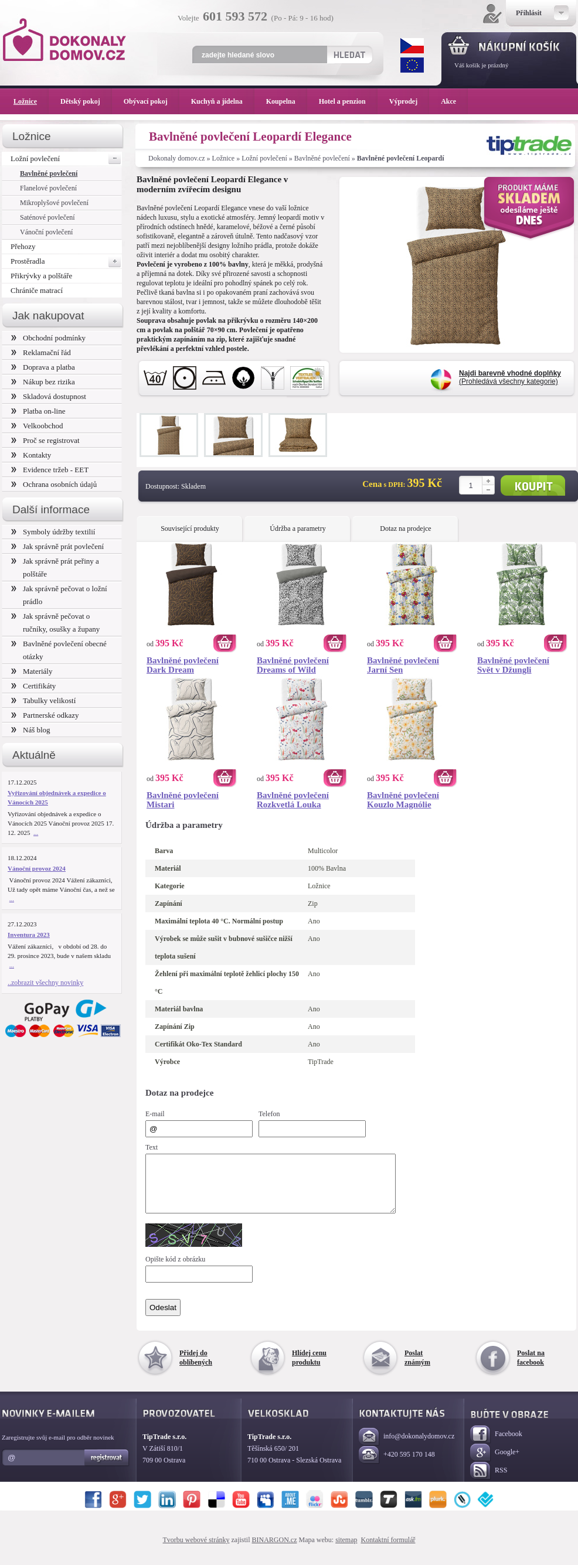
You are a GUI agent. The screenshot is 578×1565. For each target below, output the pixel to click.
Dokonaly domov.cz (176, 158)
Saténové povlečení (47, 217)
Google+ (494, 1463)
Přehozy (23, 246)
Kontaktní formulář (388, 1550)
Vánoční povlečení (46, 232)
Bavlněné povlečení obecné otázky (59, 650)
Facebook (496, 1445)
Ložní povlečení (264, 158)
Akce (450, 101)
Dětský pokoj (86, 101)
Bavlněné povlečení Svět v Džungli (513, 665)
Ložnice (223, 158)
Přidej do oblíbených (195, 1368)
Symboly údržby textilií (53, 531)
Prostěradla (66, 261)
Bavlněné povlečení (322, 158)
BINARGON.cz (274, 1550)
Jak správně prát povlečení (57, 546)
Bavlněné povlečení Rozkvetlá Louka (293, 799)
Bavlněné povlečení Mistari (183, 799)
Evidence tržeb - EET (50, 469)
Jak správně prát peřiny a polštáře (55, 567)
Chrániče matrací (37, 290)
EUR (412, 65)
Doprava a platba (43, 367)
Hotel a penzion (348, 101)
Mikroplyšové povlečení (54, 203)
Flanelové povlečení (48, 188)
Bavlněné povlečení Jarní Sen (403, 665)
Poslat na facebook (531, 1368)
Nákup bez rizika (43, 381)
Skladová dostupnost (48, 396)
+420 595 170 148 (397, 1466)
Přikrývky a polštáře (41, 275)
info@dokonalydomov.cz (406, 1447)
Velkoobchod (37, 425)
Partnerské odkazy (45, 715)
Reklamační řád (41, 352)
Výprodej (409, 101)
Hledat (349, 54)
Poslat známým (417, 1368)
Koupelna (286, 101)
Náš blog (30, 729)
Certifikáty (33, 685)
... (35, 832)
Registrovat (107, 1468)
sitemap (346, 1550)
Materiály (31, 671)
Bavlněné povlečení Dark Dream (183, 665)
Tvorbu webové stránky (196, 1550)
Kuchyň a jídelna (222, 101)
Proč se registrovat (45, 440)
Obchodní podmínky (48, 337)
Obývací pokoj (151, 101)
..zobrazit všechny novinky (45, 982)
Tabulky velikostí (43, 700)
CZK (412, 45)
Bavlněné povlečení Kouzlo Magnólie (403, 799)
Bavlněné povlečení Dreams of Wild (293, 665)
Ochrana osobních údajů (54, 484)
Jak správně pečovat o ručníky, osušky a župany (55, 622)
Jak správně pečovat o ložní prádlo (59, 595)
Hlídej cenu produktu (309, 1368)
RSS (488, 1481)
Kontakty (31, 455)
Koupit (533, 485)
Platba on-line (38, 411)
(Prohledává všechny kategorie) (510, 377)
